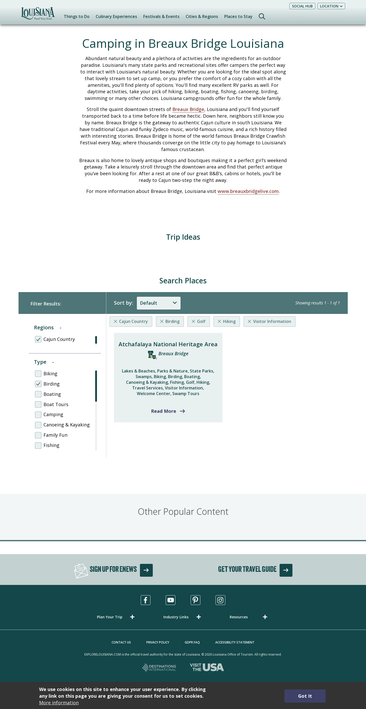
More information (59, 702)
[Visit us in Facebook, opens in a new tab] (145, 600)
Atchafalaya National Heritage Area (168, 344)
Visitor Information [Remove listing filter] (272, 321)
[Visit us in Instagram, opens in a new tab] (220, 600)
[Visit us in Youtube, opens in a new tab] (170, 600)
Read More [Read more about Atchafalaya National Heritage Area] (163, 411)
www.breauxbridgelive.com (248, 191)
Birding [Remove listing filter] (172, 321)
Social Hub (302, 6)
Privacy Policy (157, 642)
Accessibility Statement (234, 642)
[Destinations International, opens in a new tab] (159, 668)
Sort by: (123, 302)
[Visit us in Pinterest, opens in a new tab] (195, 600)
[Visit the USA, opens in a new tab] (207, 668)
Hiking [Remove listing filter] (229, 321)
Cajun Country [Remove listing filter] (133, 321)
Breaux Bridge (188, 109)
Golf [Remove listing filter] (201, 321)
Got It (305, 696)
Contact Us (121, 642)
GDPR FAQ (192, 642)
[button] (117, 616)
